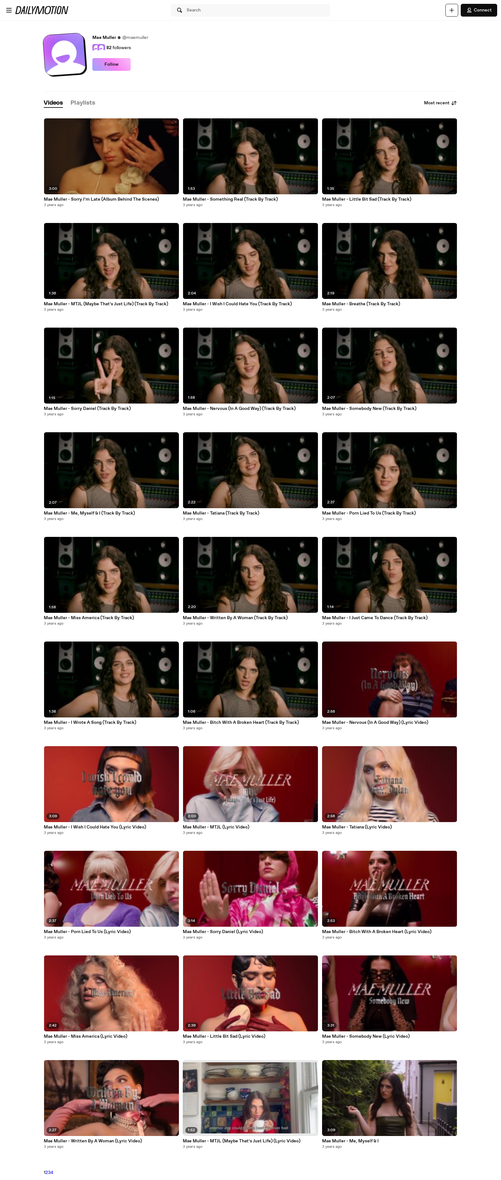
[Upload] (451, 10)
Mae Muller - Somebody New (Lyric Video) (366, 1036)
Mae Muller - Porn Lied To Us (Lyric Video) (87, 931)
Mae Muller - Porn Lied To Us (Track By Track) (369, 513)
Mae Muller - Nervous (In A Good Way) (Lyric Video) (375, 722)
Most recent (440, 103)
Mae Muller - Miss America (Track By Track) (89, 617)
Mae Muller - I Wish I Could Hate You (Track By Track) (237, 304)
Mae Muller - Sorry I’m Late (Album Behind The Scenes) (101, 199)
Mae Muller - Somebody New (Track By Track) (369, 408)
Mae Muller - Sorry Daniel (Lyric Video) (223, 931)
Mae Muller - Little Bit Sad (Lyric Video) (224, 1036)
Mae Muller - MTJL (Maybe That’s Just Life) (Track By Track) (106, 304)
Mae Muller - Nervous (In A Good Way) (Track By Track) (239, 408)
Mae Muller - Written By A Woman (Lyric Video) (93, 1141)
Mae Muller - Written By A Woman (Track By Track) (235, 617)
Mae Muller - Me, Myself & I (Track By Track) (89, 513)
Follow (111, 64)
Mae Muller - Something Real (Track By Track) (230, 199)
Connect (479, 10)
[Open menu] (9, 10)
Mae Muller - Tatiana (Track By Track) (221, 513)
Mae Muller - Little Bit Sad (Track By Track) (366, 199)
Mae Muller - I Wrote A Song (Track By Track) (90, 722)
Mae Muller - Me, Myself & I (350, 1141)
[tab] (53, 103)
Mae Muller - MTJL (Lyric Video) (216, 827)
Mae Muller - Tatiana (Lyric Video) (357, 827)
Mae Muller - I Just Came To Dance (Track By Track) (375, 617)
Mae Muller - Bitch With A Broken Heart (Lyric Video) (376, 931)
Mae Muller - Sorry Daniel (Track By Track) (87, 408)
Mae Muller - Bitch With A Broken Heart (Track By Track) (241, 722)
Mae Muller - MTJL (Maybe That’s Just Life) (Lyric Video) (241, 1141)
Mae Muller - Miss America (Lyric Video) (85, 1036)
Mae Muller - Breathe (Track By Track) (361, 304)
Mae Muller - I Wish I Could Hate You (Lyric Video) (95, 827)
